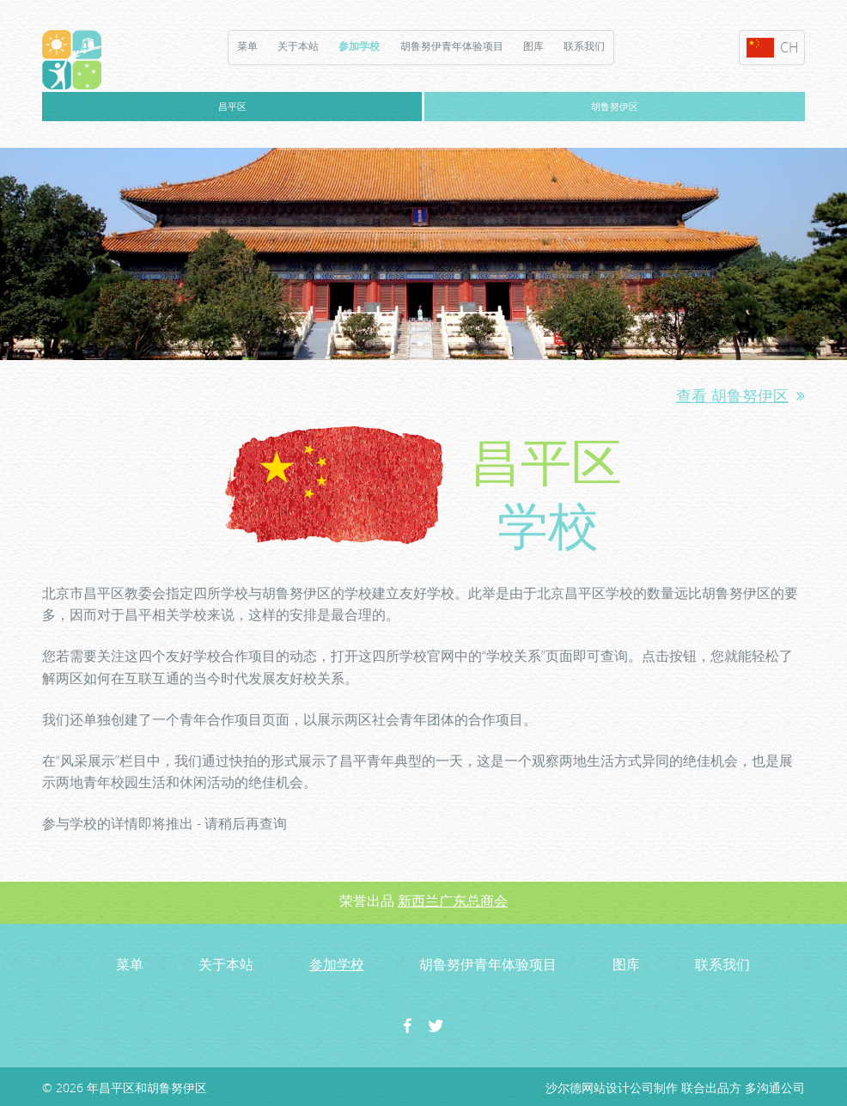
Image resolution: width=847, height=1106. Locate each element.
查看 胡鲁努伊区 (740, 395)
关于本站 (298, 46)
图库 (533, 46)
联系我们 (584, 46)
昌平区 (232, 106)
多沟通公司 (775, 1087)
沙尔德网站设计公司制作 (611, 1087)
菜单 (247, 46)
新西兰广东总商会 (453, 900)
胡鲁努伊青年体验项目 (451, 46)
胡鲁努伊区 (614, 106)
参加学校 (359, 46)
